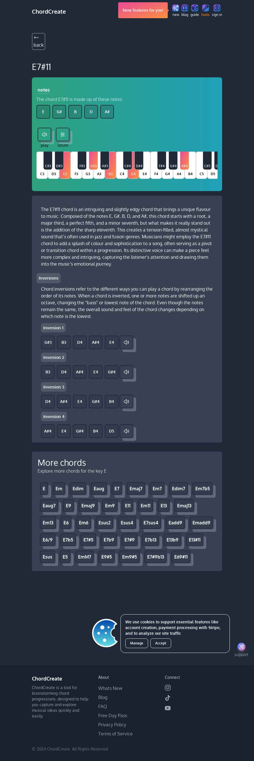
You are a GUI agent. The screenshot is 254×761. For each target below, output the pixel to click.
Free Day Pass (112, 715)
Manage (136, 643)
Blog (102, 697)
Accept (160, 643)
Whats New (110, 688)
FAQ (102, 706)
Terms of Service (115, 734)
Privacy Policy (112, 724)
